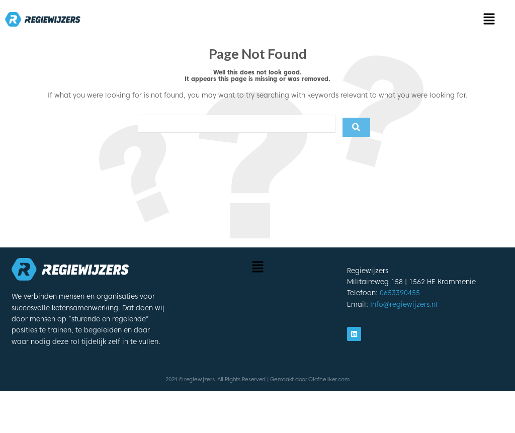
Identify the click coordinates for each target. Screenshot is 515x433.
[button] (489, 19)
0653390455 (400, 293)
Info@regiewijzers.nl (404, 304)
